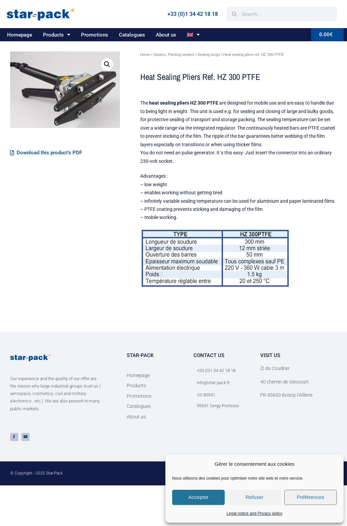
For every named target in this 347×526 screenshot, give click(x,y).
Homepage (19, 35)
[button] (107, 64)
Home (145, 54)
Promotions (94, 35)
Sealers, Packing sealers (173, 54)
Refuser (255, 497)
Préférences (310, 497)
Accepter (198, 497)
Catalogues (132, 35)
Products (56, 35)
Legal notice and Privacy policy (255, 513)
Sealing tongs (208, 54)
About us (166, 35)
